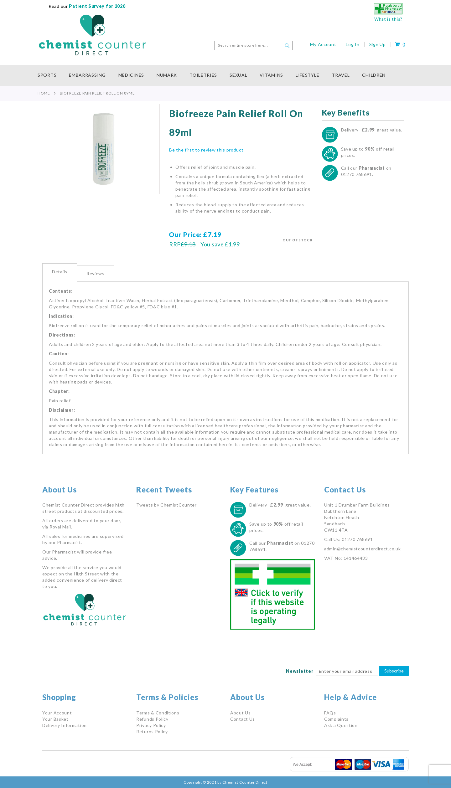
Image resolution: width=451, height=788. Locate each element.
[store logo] (92, 35)
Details (59, 271)
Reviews (95, 273)
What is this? (388, 19)
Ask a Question (341, 725)
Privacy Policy (151, 725)
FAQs (330, 712)
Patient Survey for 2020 (97, 6)
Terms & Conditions (157, 712)
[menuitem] (50, 75)
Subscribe (394, 670)
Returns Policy (152, 731)
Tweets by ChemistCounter (166, 504)
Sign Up (377, 44)
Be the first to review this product (206, 149)
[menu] (225, 75)
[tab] (59, 272)
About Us (240, 712)
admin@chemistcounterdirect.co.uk (362, 548)
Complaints (336, 719)
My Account (323, 44)
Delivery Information (64, 725)
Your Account (57, 712)
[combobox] (254, 45)
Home (44, 93)
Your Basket (55, 719)
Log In (352, 44)
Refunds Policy (152, 719)
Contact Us (242, 719)
